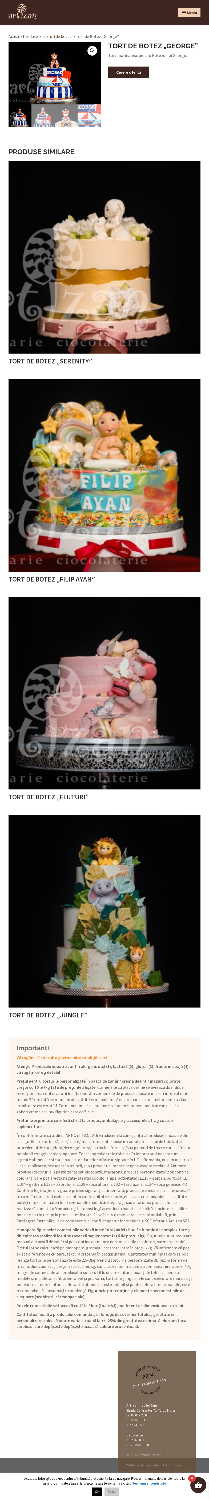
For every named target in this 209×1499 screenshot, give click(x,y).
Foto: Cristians (172, 1465)
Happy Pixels (152, 1465)
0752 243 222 (135, 1424)
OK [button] (97, 1491)
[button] (92, 51)
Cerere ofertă (128, 72)
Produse (30, 36)
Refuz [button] (112, 1491)
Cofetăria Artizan (149, 1383)
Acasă (14, 36)
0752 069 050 (135, 1440)
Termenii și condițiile (149, 1483)
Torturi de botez (57, 36)
